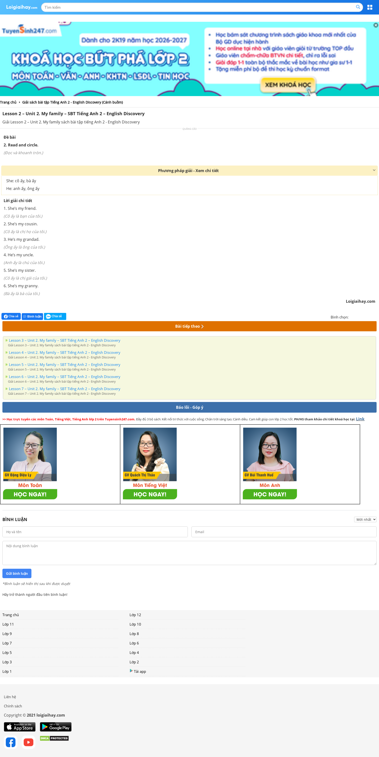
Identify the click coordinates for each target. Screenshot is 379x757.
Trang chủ (10, 614)
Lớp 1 (7, 671)
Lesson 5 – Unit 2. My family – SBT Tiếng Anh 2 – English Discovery (64, 364)
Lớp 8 (134, 633)
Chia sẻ (11, 316)
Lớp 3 (7, 661)
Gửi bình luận (17, 573)
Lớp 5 (7, 652)
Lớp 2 (134, 661)
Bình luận (32, 316)
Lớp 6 (134, 643)
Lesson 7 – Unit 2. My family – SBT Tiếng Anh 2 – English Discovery (64, 388)
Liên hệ (10, 696)
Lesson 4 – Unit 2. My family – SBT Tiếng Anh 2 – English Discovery (64, 352)
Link (360, 419)
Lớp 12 (135, 614)
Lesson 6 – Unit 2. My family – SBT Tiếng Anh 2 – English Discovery (64, 376)
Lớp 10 (135, 624)
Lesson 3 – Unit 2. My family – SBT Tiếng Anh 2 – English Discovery (64, 340)
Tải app (138, 671)
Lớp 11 (8, 624)
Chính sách (13, 706)
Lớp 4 (134, 652)
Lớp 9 (7, 633)
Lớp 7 (7, 643)
